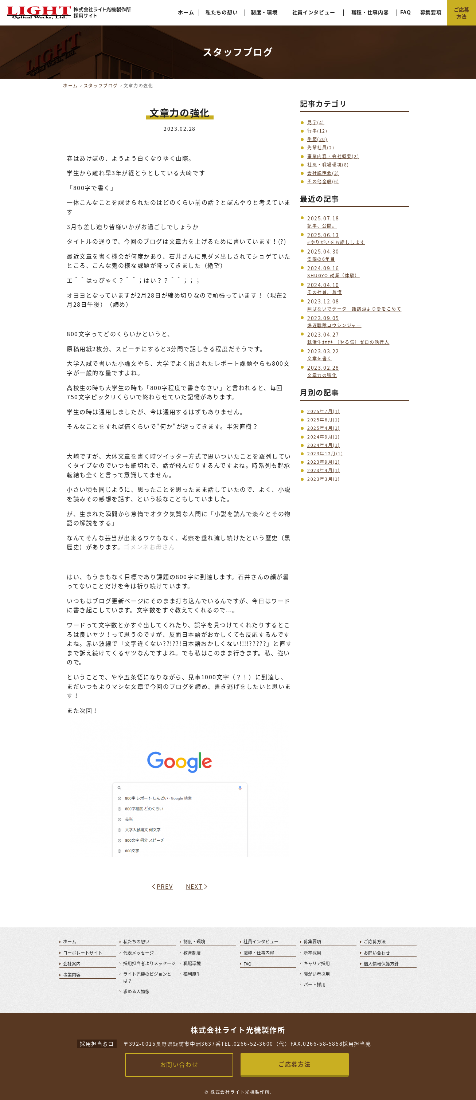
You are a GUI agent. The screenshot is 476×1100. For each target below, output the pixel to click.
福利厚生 (192, 974)
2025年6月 (323, 419)
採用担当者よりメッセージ (149, 963)
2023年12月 (325, 453)
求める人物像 (136, 991)
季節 (317, 139)
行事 (317, 130)
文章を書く (323, 355)
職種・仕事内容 (370, 12)
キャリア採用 (317, 963)
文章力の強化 (323, 371)
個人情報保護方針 (381, 963)
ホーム (186, 12)
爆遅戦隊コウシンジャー (334, 322)
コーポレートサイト (82, 953)
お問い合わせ (377, 953)
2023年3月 (323, 479)
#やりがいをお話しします (336, 238)
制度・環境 (264, 12)
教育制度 (192, 953)
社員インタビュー (313, 12)
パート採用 (314, 984)
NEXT (194, 886)
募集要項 (431, 12)
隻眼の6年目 (323, 255)
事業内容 (72, 974)
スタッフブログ (100, 85)
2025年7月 (323, 411)
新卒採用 (312, 953)
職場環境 (192, 963)
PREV (165, 886)
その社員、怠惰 (324, 288)
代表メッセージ (138, 953)
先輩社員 (320, 147)
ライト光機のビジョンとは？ (147, 977)
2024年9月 (323, 436)
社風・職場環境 (328, 164)
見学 (315, 122)
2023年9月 (323, 462)
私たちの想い (222, 12)
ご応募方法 (375, 941)
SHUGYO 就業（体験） (333, 272)
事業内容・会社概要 (333, 156)
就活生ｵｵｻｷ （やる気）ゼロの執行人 (348, 338)
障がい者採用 (317, 974)
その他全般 (323, 181)
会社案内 (72, 963)
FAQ (405, 12)
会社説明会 (323, 173)
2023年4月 (323, 470)
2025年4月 (323, 428)
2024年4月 (323, 445)
